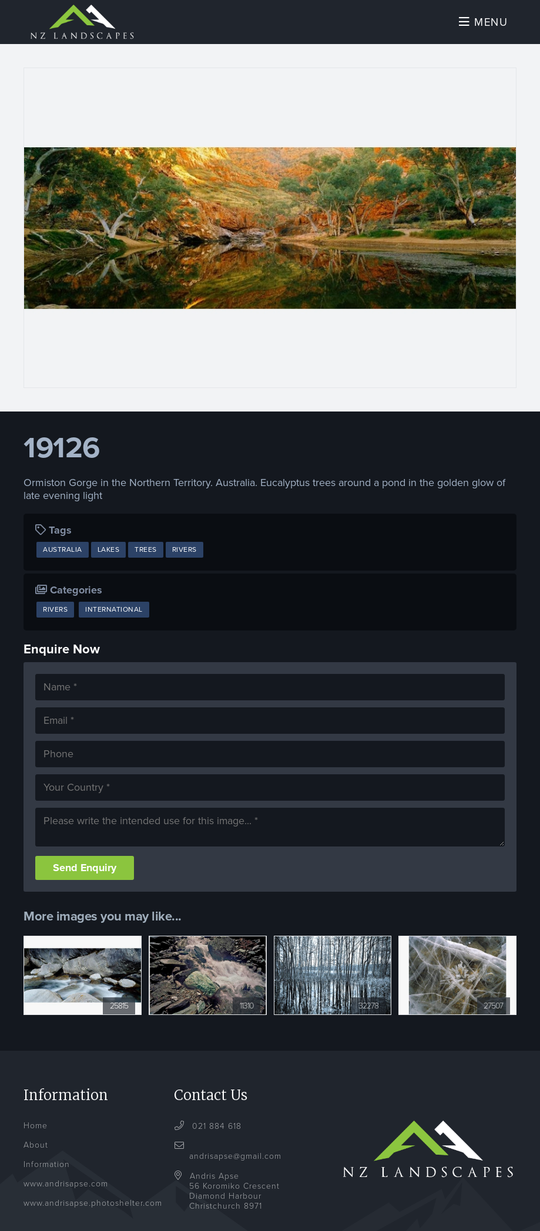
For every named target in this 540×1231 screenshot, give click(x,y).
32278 (368, 1015)
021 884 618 (215, 1135)
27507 (493, 1015)
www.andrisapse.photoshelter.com (93, 1212)
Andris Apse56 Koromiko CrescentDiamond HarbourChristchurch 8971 (234, 1200)
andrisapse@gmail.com (235, 1160)
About (36, 1154)
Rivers (184, 555)
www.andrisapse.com (66, 1193)
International (114, 615)
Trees (146, 555)
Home (36, 1135)
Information (47, 1174)
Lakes (109, 555)
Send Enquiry (85, 877)
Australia (62, 555)
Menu (482, 25)
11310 (246, 1015)
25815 (119, 1015)
